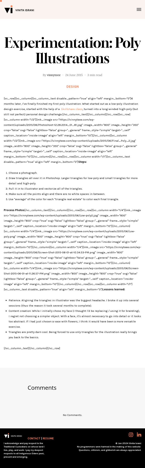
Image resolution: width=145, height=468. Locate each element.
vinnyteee (54, 75)
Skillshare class (72, 109)
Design (72, 86)
